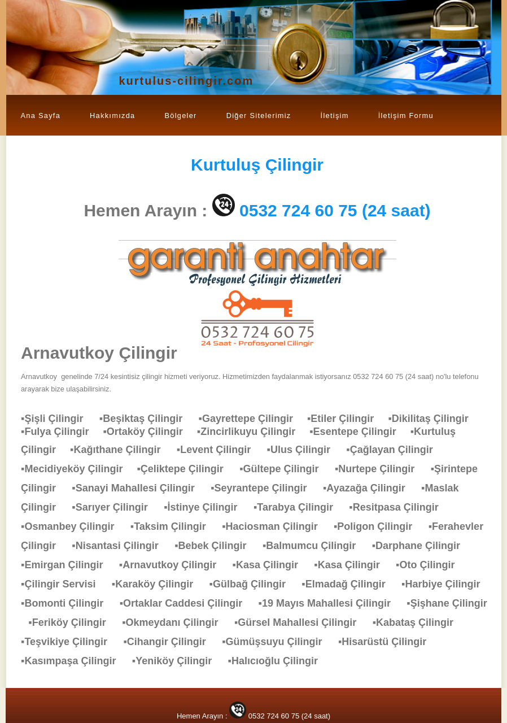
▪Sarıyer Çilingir (115, 507)
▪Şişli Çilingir (57, 418)
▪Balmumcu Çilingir (315, 545)
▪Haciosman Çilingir (275, 526)
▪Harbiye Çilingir (446, 584)
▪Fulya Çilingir (62, 431)
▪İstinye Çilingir (206, 507)
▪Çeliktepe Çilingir (185, 468)
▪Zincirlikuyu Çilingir (253, 431)
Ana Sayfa (41, 115)
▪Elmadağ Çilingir (348, 584)
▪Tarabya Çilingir (298, 507)
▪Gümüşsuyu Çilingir (277, 641)
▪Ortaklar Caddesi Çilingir (186, 603)
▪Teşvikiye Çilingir (70, 641)
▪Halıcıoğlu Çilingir (278, 661)
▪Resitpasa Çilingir (399, 507)
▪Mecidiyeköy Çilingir (79, 468)
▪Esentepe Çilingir (359, 431)
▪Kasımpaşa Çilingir (74, 661)
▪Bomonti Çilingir (68, 603)
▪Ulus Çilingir (304, 449)
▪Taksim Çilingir (173, 526)
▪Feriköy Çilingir (72, 622)
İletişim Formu (406, 115)
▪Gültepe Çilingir (284, 468)
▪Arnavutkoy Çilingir (173, 564)
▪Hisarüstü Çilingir (388, 641)
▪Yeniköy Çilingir (177, 661)
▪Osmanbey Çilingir (73, 526)
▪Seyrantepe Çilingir (264, 488)
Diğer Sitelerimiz (258, 115)
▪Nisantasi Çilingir (120, 545)
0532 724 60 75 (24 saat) (335, 210)
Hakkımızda (112, 115)
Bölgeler (180, 115)
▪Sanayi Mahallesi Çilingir (139, 488)
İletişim (335, 115)
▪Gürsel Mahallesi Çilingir (301, 622)
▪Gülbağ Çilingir (253, 584)
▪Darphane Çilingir (421, 545)
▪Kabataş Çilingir (419, 622)
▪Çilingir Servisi (64, 584)
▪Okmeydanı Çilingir (175, 622)
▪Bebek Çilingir (215, 545)
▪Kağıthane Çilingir (121, 449)
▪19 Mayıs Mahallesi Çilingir (330, 603)
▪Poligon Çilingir (378, 526)
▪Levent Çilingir (219, 449)
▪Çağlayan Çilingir (395, 449)
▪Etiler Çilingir (347, 418)
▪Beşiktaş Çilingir (146, 418)
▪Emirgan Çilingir (67, 564)
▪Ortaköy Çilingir (149, 431)
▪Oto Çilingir (431, 564)
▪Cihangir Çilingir (170, 641)
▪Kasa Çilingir (271, 564)
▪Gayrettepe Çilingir (253, 418)
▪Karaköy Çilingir (158, 584)
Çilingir (257, 164)
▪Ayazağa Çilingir (370, 488)
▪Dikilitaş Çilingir (433, 418)
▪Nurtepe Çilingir (380, 468)
